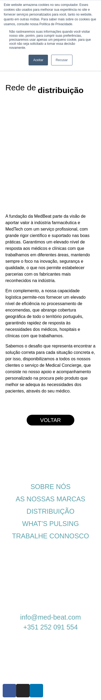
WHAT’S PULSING (50, 523)
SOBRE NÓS (50, 486)
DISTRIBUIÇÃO (51, 511)
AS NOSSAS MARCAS (50, 499)
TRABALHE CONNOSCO (50, 536)
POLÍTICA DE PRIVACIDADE (47, 552)
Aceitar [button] (38, 60)
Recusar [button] (62, 60)
